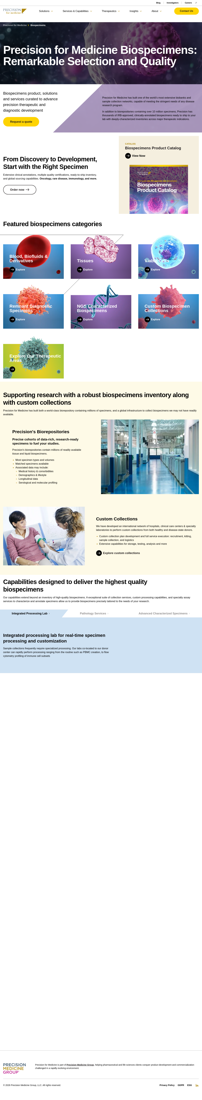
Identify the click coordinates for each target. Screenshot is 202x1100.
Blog (158, 3)
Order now (17, 190)
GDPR (181, 1085)
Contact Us (186, 11)
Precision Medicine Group (80, 1065)
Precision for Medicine (15, 25)
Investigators (173, 3)
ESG (189, 1085)
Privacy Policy (167, 1085)
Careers (188, 3)
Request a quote (21, 121)
